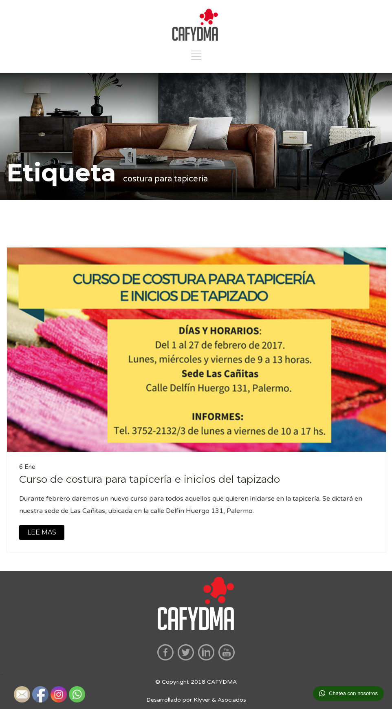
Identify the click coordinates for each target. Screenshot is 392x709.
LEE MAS (41, 532)
